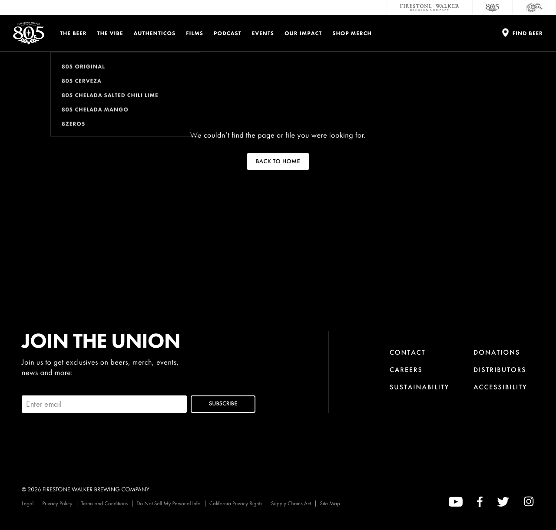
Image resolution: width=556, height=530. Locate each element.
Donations (496, 352)
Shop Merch (352, 33)
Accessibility (500, 387)
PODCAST (228, 33)
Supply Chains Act (291, 503)
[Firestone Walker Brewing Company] (430, 7)
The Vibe (110, 33)
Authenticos (155, 33)
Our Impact (303, 33)
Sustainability (420, 387)
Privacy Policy (57, 503)
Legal (27, 503)
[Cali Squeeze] (534, 7)
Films (194, 33)
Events (263, 33)
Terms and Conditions (104, 503)
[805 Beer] (493, 7)
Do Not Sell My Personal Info (168, 503)
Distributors (499, 369)
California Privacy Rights (235, 503)
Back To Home (278, 161)
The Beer (73, 33)
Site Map (330, 503)
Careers (406, 369)
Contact (408, 352)
